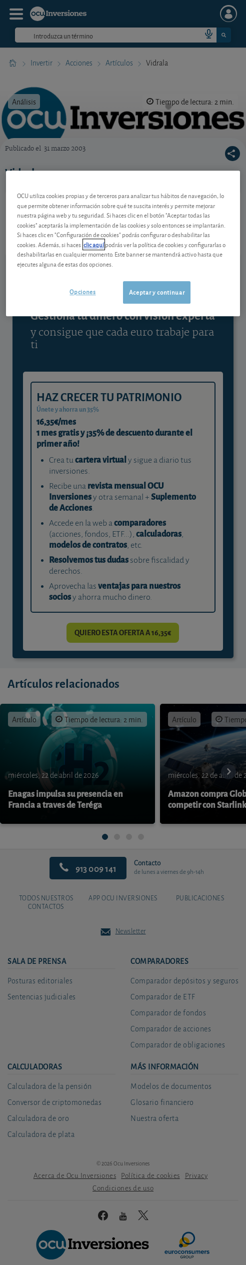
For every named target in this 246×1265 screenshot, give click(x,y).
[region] (123, 243)
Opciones (83, 292)
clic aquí (94, 244)
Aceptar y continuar (156, 292)
